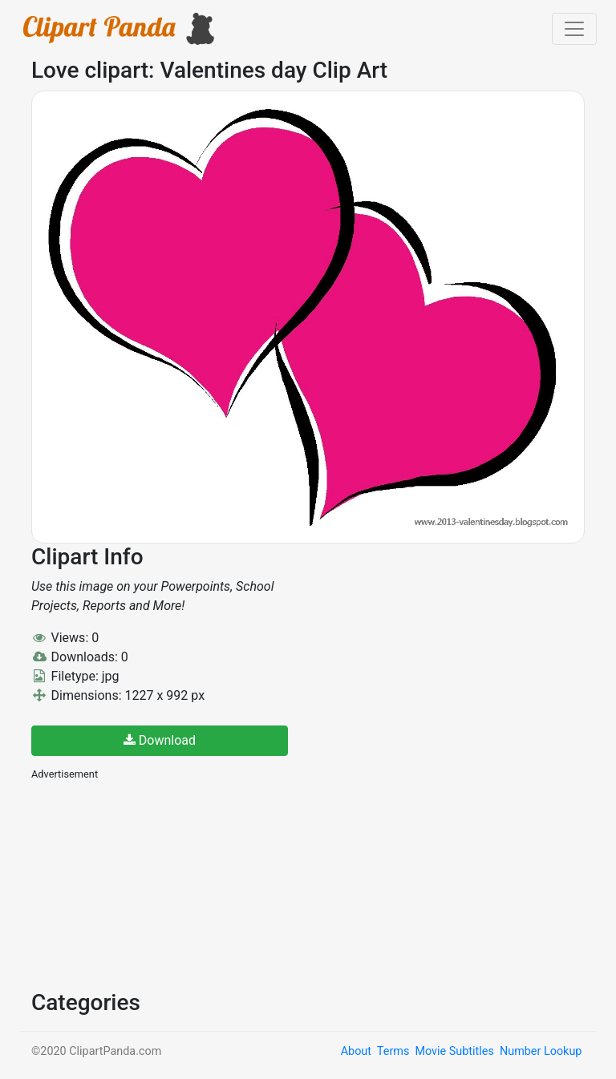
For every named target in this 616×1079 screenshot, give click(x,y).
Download (160, 740)
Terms (393, 1051)
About (356, 1051)
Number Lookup (541, 1051)
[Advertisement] (151, 883)
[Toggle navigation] (574, 29)
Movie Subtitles (454, 1051)
